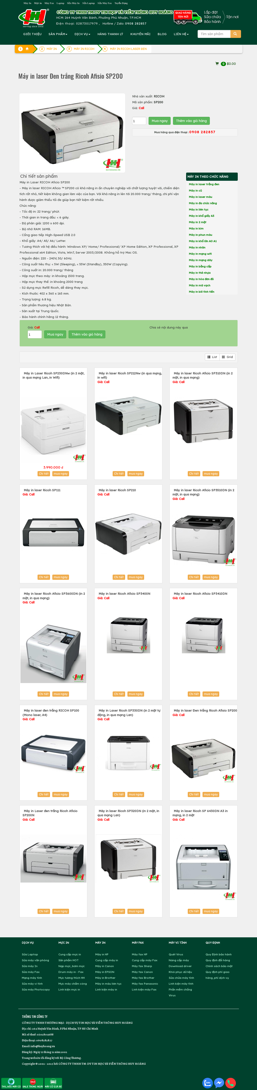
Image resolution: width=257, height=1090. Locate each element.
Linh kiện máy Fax (144, 989)
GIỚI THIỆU (32, 34)
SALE (33, 1083)
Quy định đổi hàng (218, 960)
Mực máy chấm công (72, 983)
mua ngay (61, 473)
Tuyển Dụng (121, 3)
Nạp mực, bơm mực (71, 966)
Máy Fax (49, 3)
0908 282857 (135, 23)
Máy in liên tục (198, 209)
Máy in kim (196, 228)
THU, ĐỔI (11, 1083)
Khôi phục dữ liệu (180, 972)
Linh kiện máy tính (181, 983)
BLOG (162, 34)
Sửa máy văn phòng (35, 960)
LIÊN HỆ (181, 34)
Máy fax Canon (142, 972)
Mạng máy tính (32, 977)
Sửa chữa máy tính (181, 977)
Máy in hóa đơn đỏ (201, 279)
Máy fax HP (139, 954)
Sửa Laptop (88, 3)
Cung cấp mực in (69, 954)
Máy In (27, 3)
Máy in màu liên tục (108, 983)
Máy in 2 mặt (197, 222)
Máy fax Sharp (142, 966)
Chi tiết (44, 473)
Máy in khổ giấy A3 (201, 216)
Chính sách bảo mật (219, 966)
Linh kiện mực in (69, 989)
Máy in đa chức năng (203, 203)
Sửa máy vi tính (32, 983)
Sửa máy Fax (31, 972)
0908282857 (44, 1040)
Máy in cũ (195, 190)
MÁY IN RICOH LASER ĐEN (128, 49)
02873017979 (87, 23)
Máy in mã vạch (199, 285)
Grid (227, 357)
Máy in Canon (104, 966)
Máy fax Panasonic (145, 983)
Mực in (38, 3)
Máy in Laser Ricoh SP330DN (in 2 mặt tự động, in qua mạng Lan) (128, 715)
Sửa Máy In (73, 3)
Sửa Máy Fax (105, 3)
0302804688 (45, 1034)
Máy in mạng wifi (200, 253)
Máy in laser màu (200, 197)
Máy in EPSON (104, 972)
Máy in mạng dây (200, 260)
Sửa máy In (30, 966)
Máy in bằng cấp (200, 266)
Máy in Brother (105, 977)
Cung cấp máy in (106, 960)
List (212, 357)
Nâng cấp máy (179, 960)
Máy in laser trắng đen (204, 184)
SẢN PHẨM (58, 34)
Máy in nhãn (197, 247)
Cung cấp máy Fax (144, 960)
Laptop (60, 3)
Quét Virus (176, 954)
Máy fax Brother (143, 977)
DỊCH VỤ (82, 34)
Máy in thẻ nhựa (200, 272)
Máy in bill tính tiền (201, 291)
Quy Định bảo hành (219, 954)
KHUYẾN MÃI (140, 34)
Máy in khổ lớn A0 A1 (203, 241)
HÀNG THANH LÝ (110, 34)
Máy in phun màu (200, 234)
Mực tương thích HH (71, 977)
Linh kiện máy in (106, 989)
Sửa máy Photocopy (36, 989)
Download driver (180, 966)
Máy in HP (101, 954)
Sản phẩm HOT (68, 960)
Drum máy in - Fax (71, 972)
